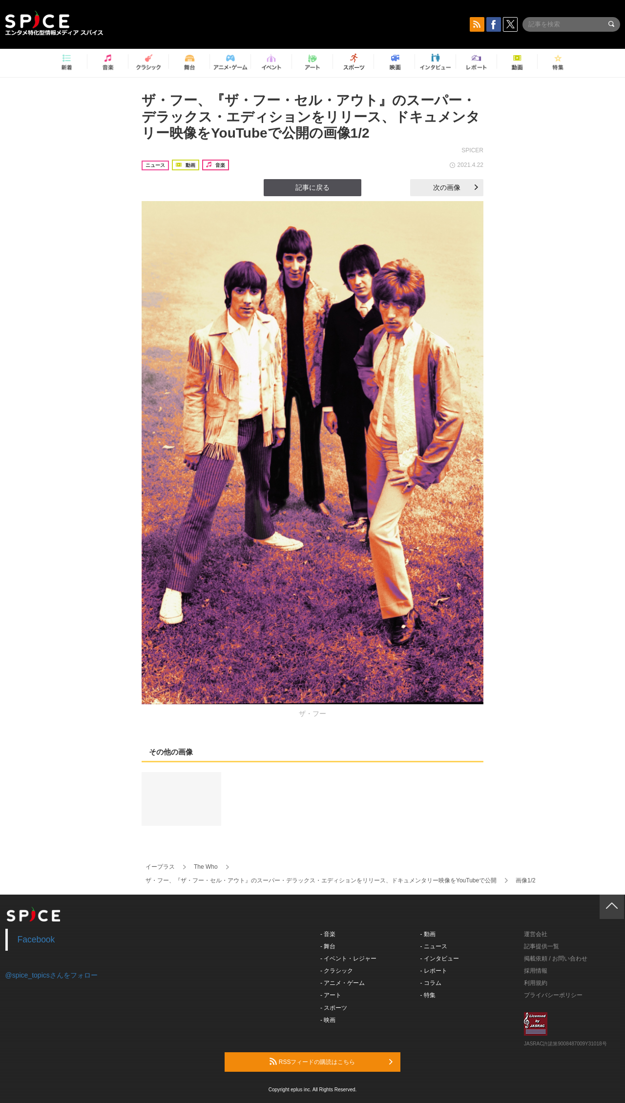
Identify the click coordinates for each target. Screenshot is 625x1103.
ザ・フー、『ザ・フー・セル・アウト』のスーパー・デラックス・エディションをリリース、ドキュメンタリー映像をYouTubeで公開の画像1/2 (311, 117)
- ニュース (433, 946)
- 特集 (428, 995)
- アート (330, 995)
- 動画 (428, 934)
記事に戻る (312, 187)
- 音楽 (327, 934)
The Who (206, 866)
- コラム (430, 983)
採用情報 (535, 970)
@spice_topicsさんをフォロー (51, 975)
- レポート (433, 970)
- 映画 (327, 1020)
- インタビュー (439, 958)
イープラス (160, 866)
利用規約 (535, 983)
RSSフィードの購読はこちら (331, 1061)
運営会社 (535, 934)
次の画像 (455, 187)
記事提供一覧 (541, 946)
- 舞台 (327, 946)
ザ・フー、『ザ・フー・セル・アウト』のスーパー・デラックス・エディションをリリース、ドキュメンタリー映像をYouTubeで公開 (321, 880)
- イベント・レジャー (348, 958)
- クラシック (336, 970)
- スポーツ (333, 1007)
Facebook (36, 939)
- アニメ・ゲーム (342, 983)
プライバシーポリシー (553, 995)
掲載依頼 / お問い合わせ (555, 958)
